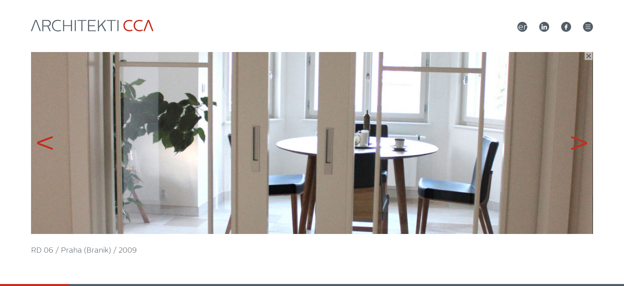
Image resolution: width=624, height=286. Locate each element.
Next (474, 143)
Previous (149, 143)
